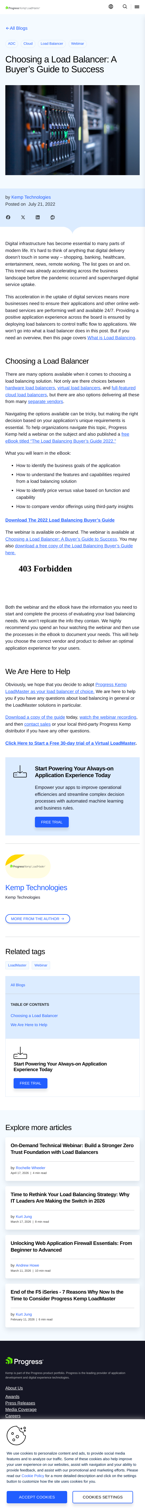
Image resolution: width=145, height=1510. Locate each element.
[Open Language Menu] (111, 7)
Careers (13, 1416)
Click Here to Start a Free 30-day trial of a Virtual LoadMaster (70, 743)
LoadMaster (17, 965)
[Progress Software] (24, 1361)
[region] (72, 1464)
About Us (14, 1388)
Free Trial (52, 822)
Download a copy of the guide (35, 717)
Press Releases (20, 1403)
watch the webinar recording (108, 717)
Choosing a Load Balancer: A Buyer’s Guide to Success (61, 539)
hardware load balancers (30, 387)
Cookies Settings (103, 1497)
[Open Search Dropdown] (124, 7)
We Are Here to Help (29, 1025)
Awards (12, 1397)
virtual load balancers (79, 387)
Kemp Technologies (36, 887)
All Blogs (18, 28)
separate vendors (45, 401)
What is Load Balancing (111, 337)
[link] (8, 217)
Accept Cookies (37, 1497)
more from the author (35, 919)
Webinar (40, 965)
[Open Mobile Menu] (137, 7)
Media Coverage (21, 1409)
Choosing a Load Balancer (34, 1016)
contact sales (37, 724)
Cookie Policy (33, 1476)
